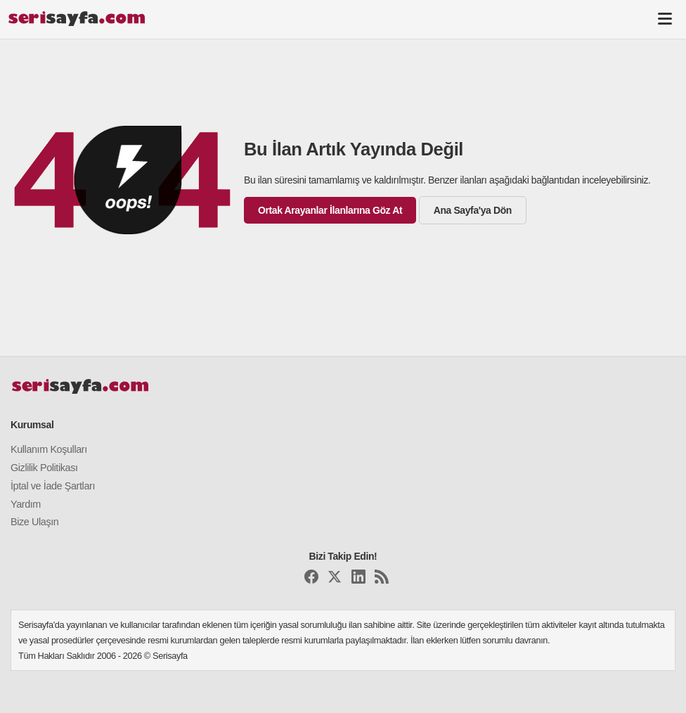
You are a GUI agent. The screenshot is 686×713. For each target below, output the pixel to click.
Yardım (26, 504)
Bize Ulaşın (34, 521)
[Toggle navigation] (665, 18)
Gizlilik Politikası (44, 467)
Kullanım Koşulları (49, 449)
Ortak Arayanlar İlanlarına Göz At (330, 210)
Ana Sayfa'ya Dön (473, 210)
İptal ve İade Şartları (53, 486)
